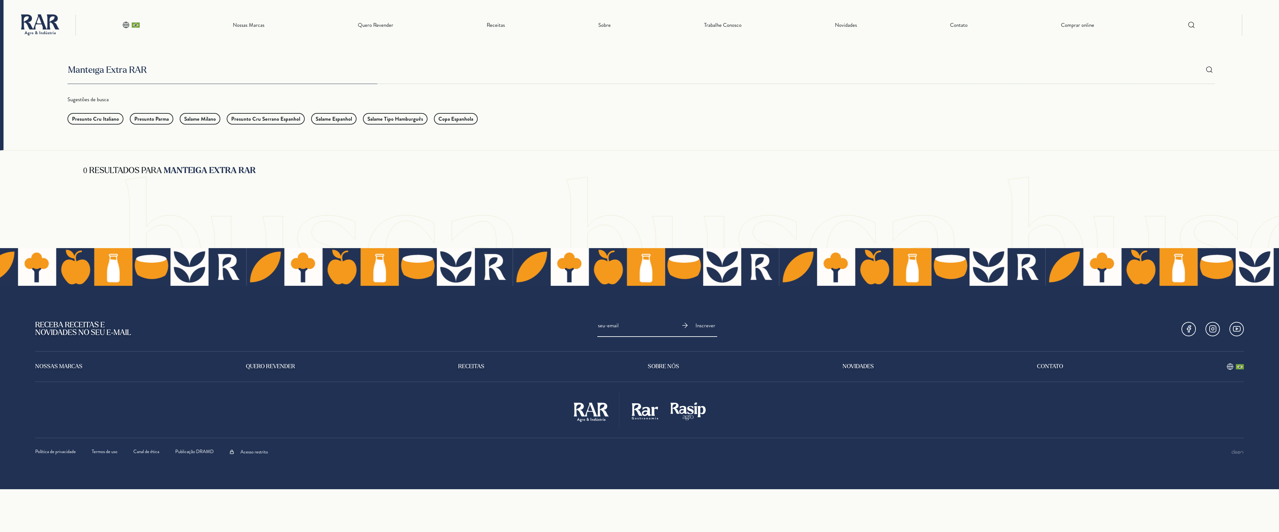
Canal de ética (146, 451)
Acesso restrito (249, 451)
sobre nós (663, 366)
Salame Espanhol (334, 119)
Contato (959, 24)
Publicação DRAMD (194, 451)
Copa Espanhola (455, 119)
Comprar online (1077, 24)
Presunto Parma (151, 119)
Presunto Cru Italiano (95, 119)
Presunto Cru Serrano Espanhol (265, 119)
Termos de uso (104, 451)
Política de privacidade (55, 451)
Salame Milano (200, 119)
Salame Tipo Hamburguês (395, 119)
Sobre (604, 24)
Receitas (496, 24)
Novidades (846, 24)
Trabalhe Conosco (723, 24)
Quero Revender (375, 24)
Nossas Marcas (248, 24)
